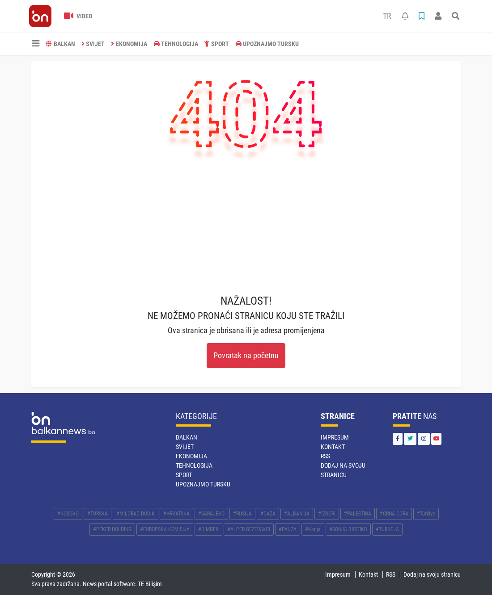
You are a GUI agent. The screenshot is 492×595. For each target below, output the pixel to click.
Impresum (335, 437)
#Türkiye (426, 514)
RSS (325, 456)
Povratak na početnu (246, 355)
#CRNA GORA (394, 514)
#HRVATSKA (176, 514)
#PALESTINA (357, 514)
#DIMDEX (208, 529)
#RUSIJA (242, 514)
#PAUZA (288, 529)
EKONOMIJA (129, 43)
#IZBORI (326, 514)
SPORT (216, 43)
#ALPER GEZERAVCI (248, 529)
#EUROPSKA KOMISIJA (165, 529)
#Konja (313, 529)
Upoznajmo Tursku (267, 43)
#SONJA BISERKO (348, 529)
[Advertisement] (246, 227)
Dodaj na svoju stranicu (432, 574)
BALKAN (60, 43)
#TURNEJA (387, 529)
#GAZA (268, 514)
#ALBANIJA (297, 514)
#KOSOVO (68, 514)
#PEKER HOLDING (112, 529)
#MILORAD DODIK (135, 514)
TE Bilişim (150, 583)
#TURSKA (97, 514)
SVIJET (93, 43)
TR (387, 16)
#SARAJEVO (211, 514)
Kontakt (333, 446)
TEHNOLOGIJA (176, 43)
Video (78, 16)
